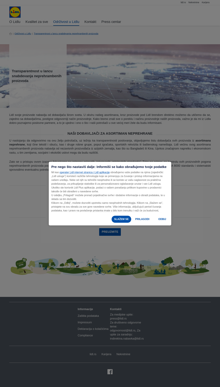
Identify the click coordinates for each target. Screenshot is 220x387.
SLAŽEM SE (121, 219)
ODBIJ (162, 219)
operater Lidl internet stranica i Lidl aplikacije (85, 172)
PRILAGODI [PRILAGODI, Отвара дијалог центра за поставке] (142, 219)
